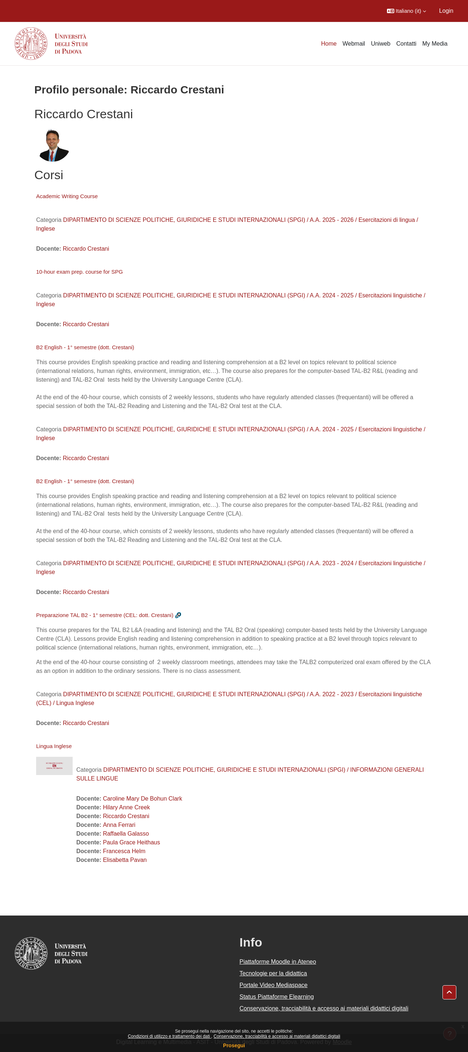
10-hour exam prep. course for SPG (79, 272)
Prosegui (234, 1045)
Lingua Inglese (54, 746)
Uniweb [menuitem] (380, 44)
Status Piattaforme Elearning (276, 997)
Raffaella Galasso (126, 834)
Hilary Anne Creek (126, 807)
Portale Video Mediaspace (273, 985)
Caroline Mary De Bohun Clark (142, 798)
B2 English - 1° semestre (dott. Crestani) (85, 347)
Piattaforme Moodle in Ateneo (277, 962)
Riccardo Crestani (86, 249)
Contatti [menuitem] (406, 44)
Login (446, 11)
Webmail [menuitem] (353, 44)
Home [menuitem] (329, 44)
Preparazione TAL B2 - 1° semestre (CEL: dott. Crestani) (104, 615)
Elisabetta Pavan (125, 860)
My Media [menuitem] (435, 44)
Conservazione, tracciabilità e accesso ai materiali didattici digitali (277, 1036)
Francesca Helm (124, 851)
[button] (406, 11)
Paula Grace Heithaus (131, 842)
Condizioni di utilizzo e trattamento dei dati (169, 1036)
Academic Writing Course (67, 196)
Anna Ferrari (119, 825)
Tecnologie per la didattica (273, 973)
